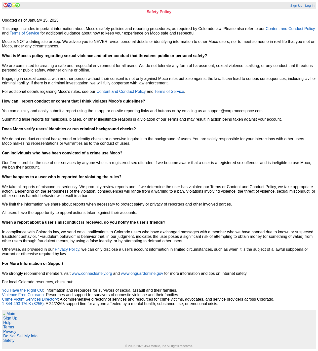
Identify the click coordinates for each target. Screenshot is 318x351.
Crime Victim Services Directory (30, 299)
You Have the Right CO (22, 290)
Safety (8, 340)
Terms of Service (24, 33)
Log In (310, 5)
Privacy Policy (67, 249)
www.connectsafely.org (92, 273)
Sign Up (296, 5)
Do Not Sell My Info (20, 336)
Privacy (9, 331)
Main (9, 314)
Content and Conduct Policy (290, 29)
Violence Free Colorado (23, 295)
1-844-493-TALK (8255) (23, 304)
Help (7, 322)
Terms (8, 327)
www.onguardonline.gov (142, 273)
